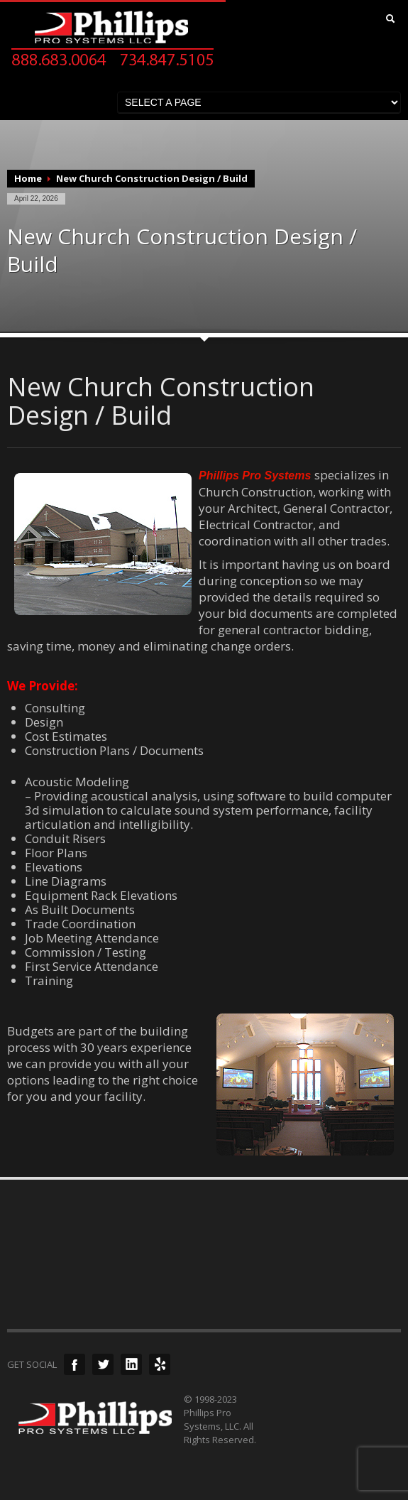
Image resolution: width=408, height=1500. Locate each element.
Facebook (74, 1364)
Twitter (103, 1364)
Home (28, 178)
